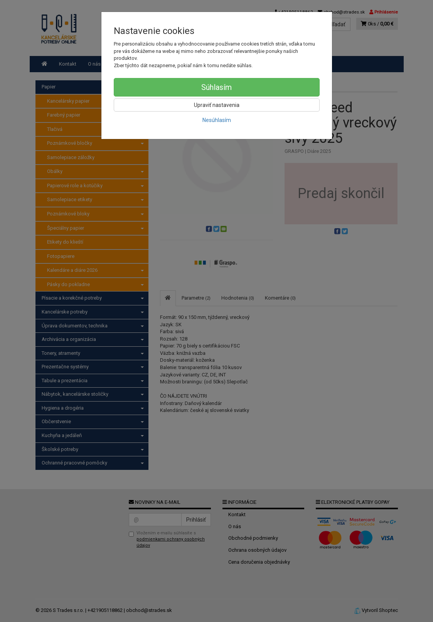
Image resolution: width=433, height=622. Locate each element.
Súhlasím (216, 87)
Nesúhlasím (216, 120)
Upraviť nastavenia (216, 105)
